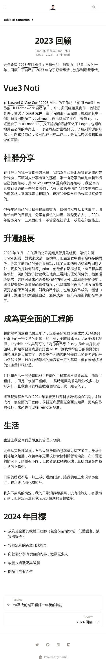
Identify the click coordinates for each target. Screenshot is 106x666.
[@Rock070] (69, 645)
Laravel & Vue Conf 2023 (28, 102)
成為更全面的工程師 (38, 318)
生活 (11, 425)
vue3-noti (40, 118)
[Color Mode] (102, 7)
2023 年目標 (28, 64)
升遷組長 (19, 238)
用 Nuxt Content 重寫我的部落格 (55, 183)
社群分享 (19, 157)
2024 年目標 (25, 516)
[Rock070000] (37, 645)
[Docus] (53, 7)
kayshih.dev (20, 343)
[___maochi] (58, 645)
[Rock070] (47, 645)
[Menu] (7, 7)
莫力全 (58, 338)
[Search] (94, 7)
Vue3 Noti (22, 88)
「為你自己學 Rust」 (61, 343)
